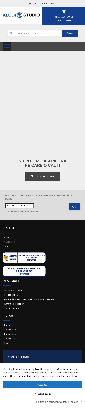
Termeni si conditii (13, 290)
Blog (6, 343)
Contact (8, 325)
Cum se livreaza (12, 338)
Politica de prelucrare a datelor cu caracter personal (29, 299)
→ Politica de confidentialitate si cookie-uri (57, 401)
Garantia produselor (14, 303)
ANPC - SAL (9, 241)
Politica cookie (11, 294)
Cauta (69, 33)
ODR (6, 246)
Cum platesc (10, 334)
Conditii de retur (12, 308)
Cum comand (10, 329)
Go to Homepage (45, 176)
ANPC (7, 237)
